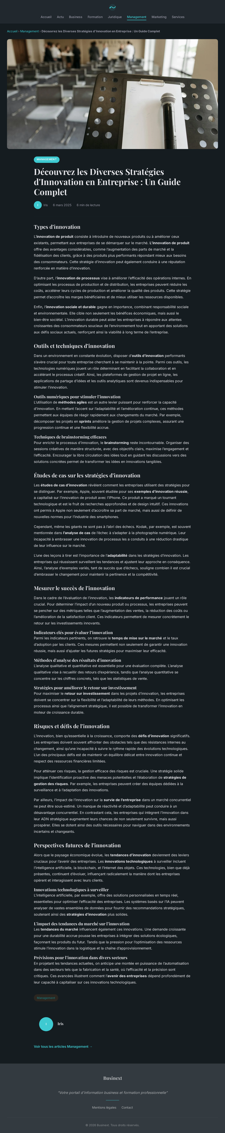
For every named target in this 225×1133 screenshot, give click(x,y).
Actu (60, 17)
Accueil (46, 17)
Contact (127, 1107)
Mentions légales (104, 1107)
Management (136, 17)
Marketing (159, 17)
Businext (112, 1078)
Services (178, 17)
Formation (95, 17)
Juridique (115, 17)
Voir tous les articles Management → (63, 1046)
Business (75, 17)
